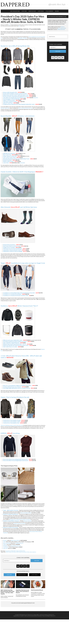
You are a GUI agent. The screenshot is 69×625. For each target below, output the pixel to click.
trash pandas (22, 160)
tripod (31, 550)
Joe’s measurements (62, 26)
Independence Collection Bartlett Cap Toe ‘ (14, 248)
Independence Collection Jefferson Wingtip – (15, 249)
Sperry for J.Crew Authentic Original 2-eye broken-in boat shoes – (19, 383)
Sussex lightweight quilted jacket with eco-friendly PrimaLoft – (18, 386)
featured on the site (27, 519)
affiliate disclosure (61, 27)
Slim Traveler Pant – (9, 153)
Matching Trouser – (27, 156)
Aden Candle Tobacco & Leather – (12, 344)
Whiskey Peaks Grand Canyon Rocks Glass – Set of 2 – (16, 342)
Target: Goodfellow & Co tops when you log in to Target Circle (23, 261)
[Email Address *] (16, 558)
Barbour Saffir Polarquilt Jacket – (12, 90)
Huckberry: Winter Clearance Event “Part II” (19, 304)
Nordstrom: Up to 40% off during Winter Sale (15, 44)
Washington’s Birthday (22, 36)
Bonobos (5, 538)
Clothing (11, 549)
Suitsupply (5, 543)
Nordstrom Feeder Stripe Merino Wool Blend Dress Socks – (17, 94)
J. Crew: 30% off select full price (11, 354)
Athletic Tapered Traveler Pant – (12, 154)
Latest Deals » (35, 572)
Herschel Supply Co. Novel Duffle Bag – (13, 97)
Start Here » (9, 572)
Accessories (7, 549)
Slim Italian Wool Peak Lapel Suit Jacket (11, 156)
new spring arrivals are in (16, 543)
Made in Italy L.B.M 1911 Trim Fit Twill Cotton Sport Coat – (18, 93)
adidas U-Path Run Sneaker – (11, 98)
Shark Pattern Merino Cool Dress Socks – (13, 244)
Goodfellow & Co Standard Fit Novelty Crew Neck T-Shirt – (16, 293)
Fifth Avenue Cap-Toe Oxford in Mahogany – (14, 246)
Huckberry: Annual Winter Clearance (11, 519)
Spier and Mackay (6, 541)
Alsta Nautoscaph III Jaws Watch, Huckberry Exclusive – (17, 339)
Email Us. (63, 25)
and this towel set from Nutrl (19, 521)
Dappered (34, 4)
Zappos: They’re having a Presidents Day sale (15, 395)
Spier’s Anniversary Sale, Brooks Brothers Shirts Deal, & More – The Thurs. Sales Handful (7, 589)
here (19, 24)
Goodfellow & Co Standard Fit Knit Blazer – (14, 292)
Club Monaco (6, 545)
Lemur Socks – (7, 160)
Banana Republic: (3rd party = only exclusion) (17, 114)
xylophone (34, 550)
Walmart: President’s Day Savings (10, 525)
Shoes (24, 549)
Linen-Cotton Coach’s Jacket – (11, 155)
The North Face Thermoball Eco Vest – (13, 421)
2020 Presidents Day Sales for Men (22, 550)
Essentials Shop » (22, 572)
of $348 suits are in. (19, 541)
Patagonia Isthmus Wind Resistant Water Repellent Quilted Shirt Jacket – (21, 102)
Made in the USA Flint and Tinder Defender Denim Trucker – (18, 343)
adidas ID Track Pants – (9, 101)
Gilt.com (52, 621)
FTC (54, 621)
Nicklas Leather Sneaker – (10, 159)
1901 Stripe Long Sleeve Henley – (12, 99)
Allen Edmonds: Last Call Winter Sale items (19, 205)
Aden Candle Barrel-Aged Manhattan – (13, 341)
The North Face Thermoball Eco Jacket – (14, 419)
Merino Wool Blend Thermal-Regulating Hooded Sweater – (17, 458)
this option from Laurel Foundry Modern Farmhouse (19, 517)
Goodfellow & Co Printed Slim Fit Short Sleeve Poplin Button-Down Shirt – (21, 291)
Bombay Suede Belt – (9, 158)
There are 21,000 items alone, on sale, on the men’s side (12, 423)
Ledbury (4, 542)
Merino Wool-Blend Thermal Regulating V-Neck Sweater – (17, 457)
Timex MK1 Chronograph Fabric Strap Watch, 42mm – (16, 95)
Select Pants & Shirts (15, 538)
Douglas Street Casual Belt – (11, 245)
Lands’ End (5, 546)
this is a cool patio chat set (26, 511)
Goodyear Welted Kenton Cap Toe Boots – (14, 385)
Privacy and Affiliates (46, 621)
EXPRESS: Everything (10, 431)
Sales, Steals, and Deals (18, 549)
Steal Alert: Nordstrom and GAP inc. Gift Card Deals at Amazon (22, 589)
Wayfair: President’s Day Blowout (10, 512)
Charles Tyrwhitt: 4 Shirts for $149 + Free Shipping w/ (22, 170)
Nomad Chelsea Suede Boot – (11, 242)
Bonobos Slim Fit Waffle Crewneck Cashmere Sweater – (17, 91)
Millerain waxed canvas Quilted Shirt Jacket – (15, 338)
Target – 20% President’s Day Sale (10, 508)
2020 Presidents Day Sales (11, 550)
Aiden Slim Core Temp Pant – (11, 151)
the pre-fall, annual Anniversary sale (25, 106)
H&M (4, 539)
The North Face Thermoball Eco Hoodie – (14, 418)
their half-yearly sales (5, 106)
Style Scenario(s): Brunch (37, 587)
